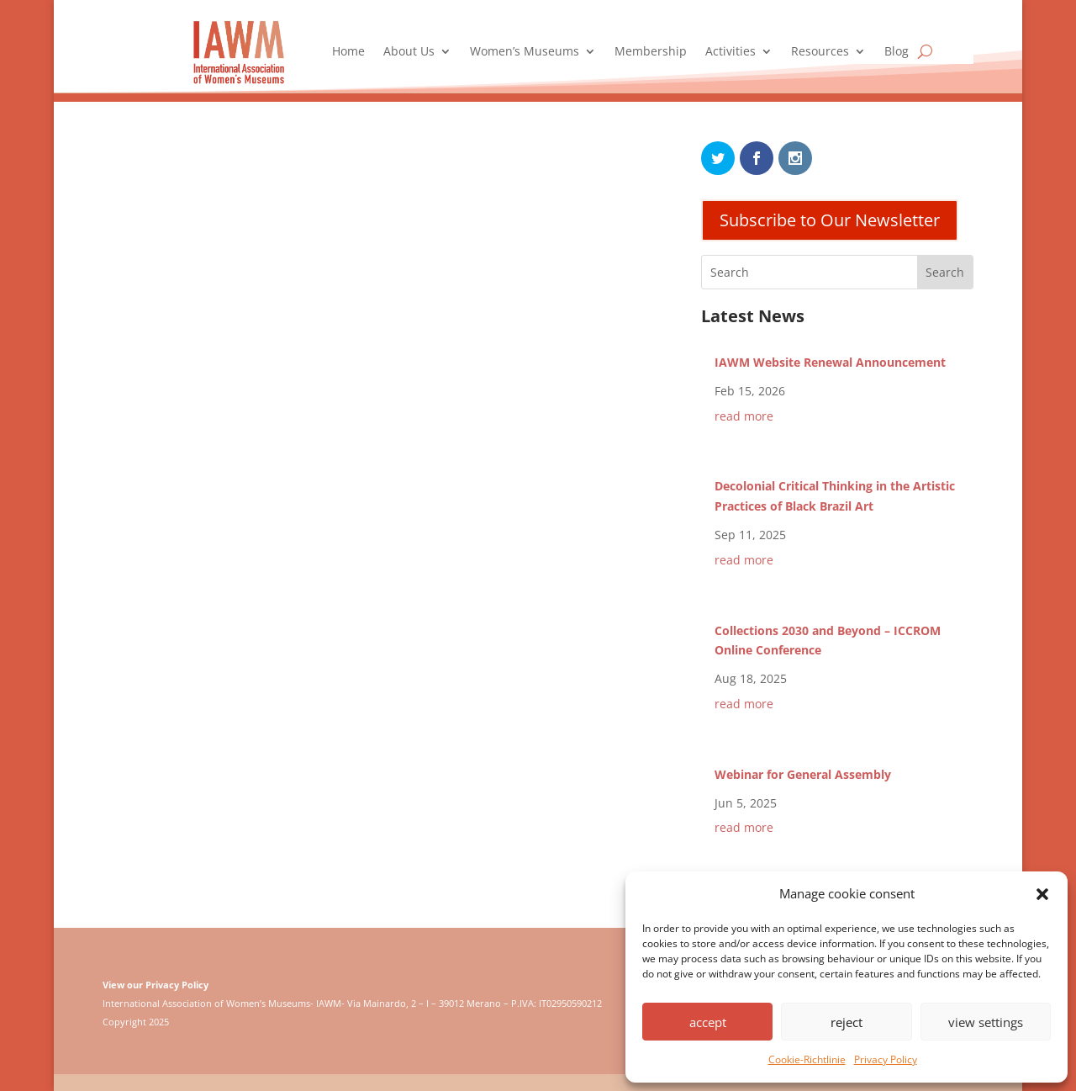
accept (707, 1022)
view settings (985, 1022)
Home (348, 52)
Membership (650, 52)
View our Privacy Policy (155, 984)
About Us (409, 52)
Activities (730, 52)
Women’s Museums (524, 52)
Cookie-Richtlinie (807, 1059)
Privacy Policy (885, 1059)
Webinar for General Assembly (803, 774)
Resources (820, 52)
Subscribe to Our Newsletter (830, 220)
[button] (1042, 894)
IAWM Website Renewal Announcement (830, 362)
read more (744, 416)
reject (846, 1022)
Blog (896, 52)
